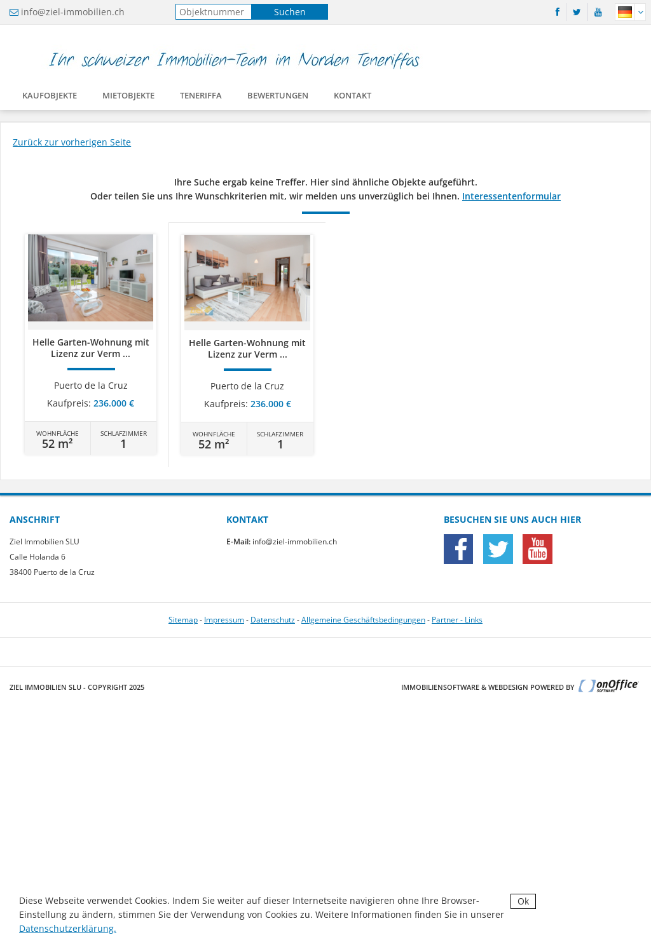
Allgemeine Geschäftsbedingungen (363, 619)
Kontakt (352, 98)
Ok (523, 901)
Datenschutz (272, 619)
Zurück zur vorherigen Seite (72, 142)
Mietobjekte (128, 98)
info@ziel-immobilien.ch (73, 12)
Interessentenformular (511, 196)
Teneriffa (201, 98)
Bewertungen (277, 98)
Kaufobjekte (49, 98)
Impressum (224, 619)
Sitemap (183, 619)
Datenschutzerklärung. (67, 928)
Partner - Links (457, 619)
